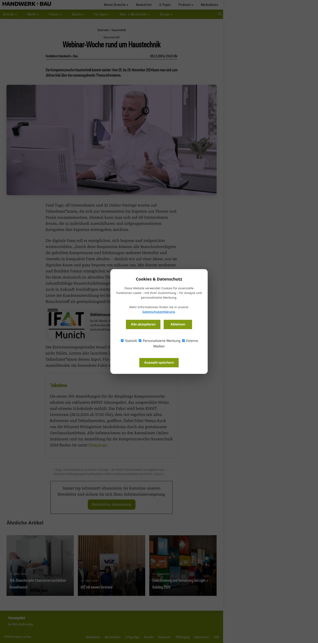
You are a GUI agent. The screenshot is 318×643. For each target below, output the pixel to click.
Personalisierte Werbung (159, 340)
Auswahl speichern (159, 362)
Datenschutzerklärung (158, 312)
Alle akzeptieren (143, 324)
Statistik (129, 340)
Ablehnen (177, 324)
